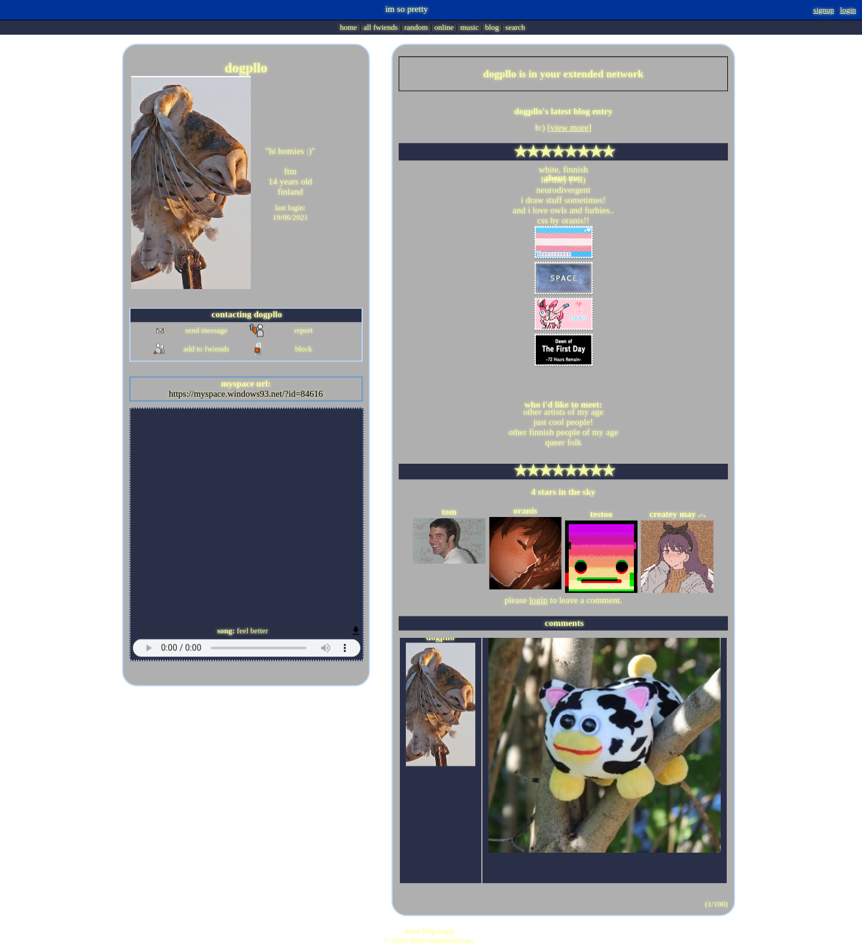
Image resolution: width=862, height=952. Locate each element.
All (380, 27)
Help (429, 930)
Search (515, 27)
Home (348, 27)
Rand (416, 27)
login (538, 600)
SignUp (824, 9)
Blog (492, 27)
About (412, 930)
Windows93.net (450, 940)
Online (444, 27)
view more (569, 127)
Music (469, 27)
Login (848, 9)
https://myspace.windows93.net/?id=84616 (246, 394)
